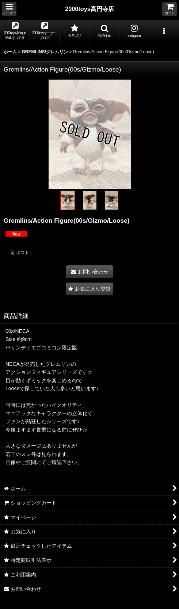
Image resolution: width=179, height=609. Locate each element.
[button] (9, 9)
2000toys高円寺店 (89, 8)
